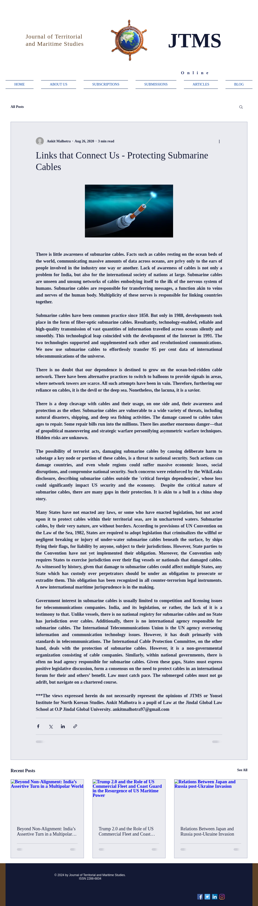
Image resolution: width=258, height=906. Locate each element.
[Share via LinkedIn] (62, 726)
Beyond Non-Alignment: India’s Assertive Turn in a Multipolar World (46, 831)
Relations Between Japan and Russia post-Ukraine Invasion (207, 831)
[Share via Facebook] (38, 726)
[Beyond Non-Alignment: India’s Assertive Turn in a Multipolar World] (47, 799)
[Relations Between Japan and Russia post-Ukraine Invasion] (210, 799)
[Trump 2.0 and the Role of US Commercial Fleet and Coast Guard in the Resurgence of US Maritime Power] (129, 799)
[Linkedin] (214, 896)
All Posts (17, 107)
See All (242, 770)
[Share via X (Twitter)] (50, 726)
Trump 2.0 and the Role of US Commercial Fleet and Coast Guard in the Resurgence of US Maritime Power (127, 831)
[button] (241, 107)
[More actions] (219, 141)
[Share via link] (75, 726)
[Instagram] (222, 896)
